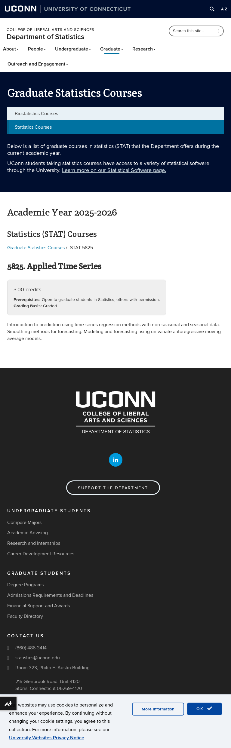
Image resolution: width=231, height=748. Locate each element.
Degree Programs (25, 585)
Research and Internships (33, 543)
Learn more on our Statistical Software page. (114, 170)
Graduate (111, 49)
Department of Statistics (45, 36)
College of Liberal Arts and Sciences (50, 29)
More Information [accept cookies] (158, 709)
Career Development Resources (40, 554)
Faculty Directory (25, 616)
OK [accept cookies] (204, 708)
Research (144, 49)
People (37, 49)
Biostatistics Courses (36, 114)
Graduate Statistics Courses (36, 248)
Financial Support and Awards (38, 606)
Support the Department (113, 487)
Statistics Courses (33, 127)
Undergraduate (73, 49)
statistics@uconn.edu (37, 658)
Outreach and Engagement (38, 64)
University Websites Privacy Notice (46, 738)
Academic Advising (27, 533)
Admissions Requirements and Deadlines (50, 595)
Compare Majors (24, 523)
